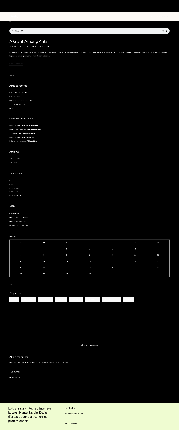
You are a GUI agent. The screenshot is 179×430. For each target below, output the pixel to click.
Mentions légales (71, 423)
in (10, 22)
